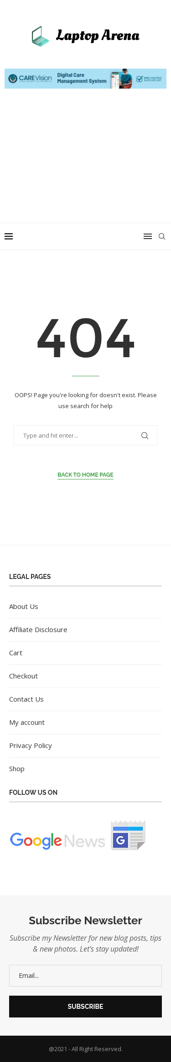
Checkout (23, 675)
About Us (23, 606)
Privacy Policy (30, 745)
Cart (15, 652)
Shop (17, 768)
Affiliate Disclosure (38, 629)
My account (27, 722)
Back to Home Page (85, 475)
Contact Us (26, 698)
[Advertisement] (85, 164)
